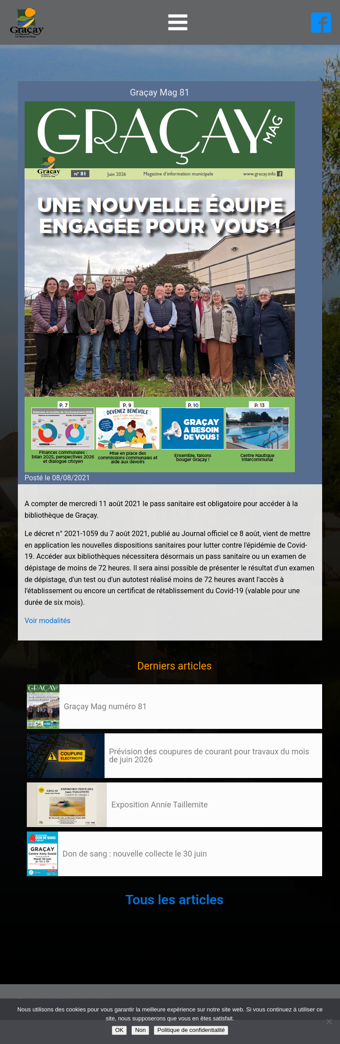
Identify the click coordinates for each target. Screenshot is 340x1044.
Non (140, 1030)
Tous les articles (174, 899)
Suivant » (59, 885)
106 (43, 885)
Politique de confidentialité (191, 1030)
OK (119, 1030)
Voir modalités (48, 620)
